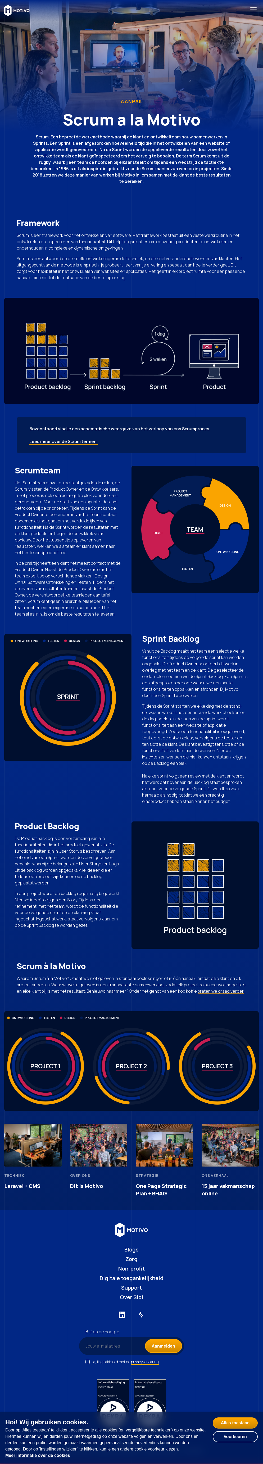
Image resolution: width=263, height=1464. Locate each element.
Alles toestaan (235, 1423)
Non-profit (131, 1268)
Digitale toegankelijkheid (132, 1278)
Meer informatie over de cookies (37, 1455)
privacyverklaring (145, 1361)
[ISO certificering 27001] (113, 1404)
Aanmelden (163, 1346)
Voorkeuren (235, 1436)
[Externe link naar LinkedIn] (122, 1315)
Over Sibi (131, 1297)
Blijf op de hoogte (102, 1332)
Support (131, 1287)
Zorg (131, 1259)
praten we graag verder (221, 991)
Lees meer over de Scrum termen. (63, 441)
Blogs (131, 1249)
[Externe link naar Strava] (141, 1315)
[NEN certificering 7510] (150, 1404)
